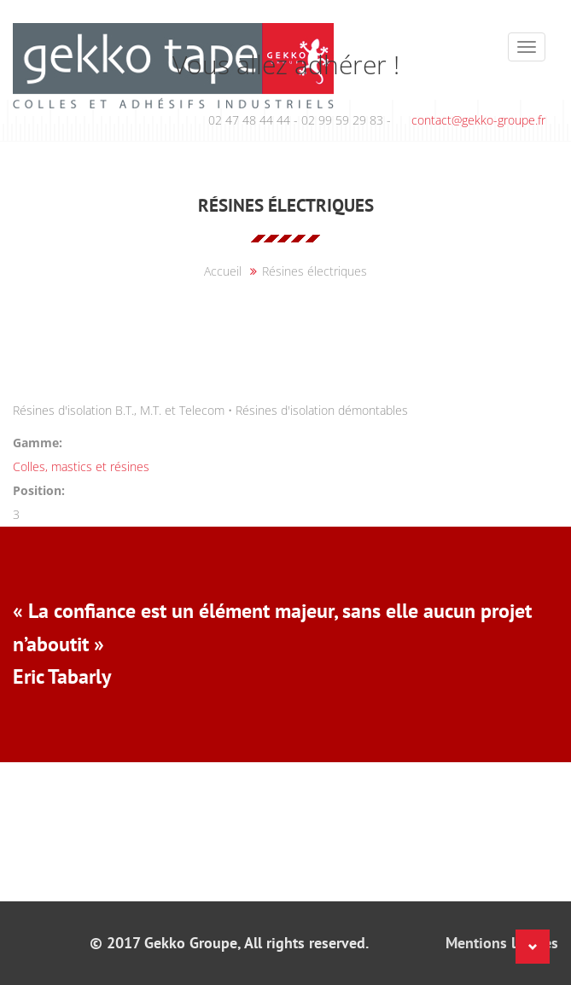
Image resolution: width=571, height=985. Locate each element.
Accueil (223, 271)
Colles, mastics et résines (81, 466)
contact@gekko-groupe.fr (478, 120)
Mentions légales (502, 943)
